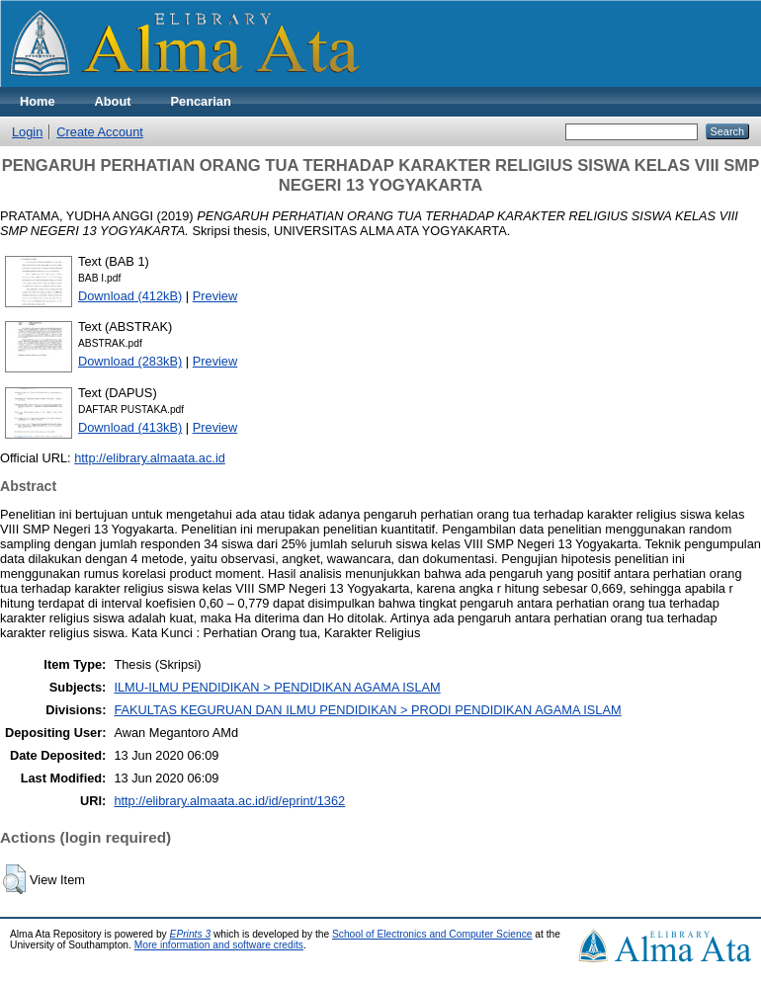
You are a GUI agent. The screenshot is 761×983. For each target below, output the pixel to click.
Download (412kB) (130, 295)
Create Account (99, 131)
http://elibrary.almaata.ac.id (149, 458)
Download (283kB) (130, 361)
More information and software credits (218, 945)
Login (27, 131)
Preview (215, 295)
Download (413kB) (130, 427)
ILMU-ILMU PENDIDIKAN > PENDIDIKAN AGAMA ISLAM (277, 687)
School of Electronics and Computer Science (432, 934)
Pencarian (201, 101)
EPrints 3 (190, 934)
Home (37, 101)
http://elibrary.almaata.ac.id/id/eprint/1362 (229, 800)
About (113, 101)
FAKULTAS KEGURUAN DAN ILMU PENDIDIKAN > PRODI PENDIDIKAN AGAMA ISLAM (367, 709)
